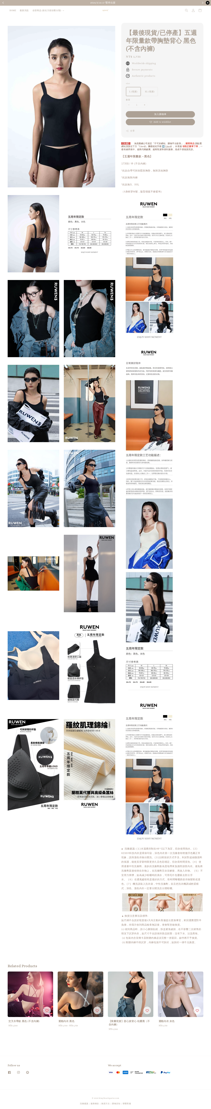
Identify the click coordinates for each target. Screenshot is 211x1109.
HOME (12, 10)
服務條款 (95, 1102)
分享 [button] (130, 131)
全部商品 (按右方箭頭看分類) (46, 10)
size (128, 83)
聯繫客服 (127, 1102)
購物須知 (192, 2)
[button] (186, 10)
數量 (128, 100)
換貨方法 (105, 1102)
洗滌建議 (84, 1102)
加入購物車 (160, 114)
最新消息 (24, 10)
